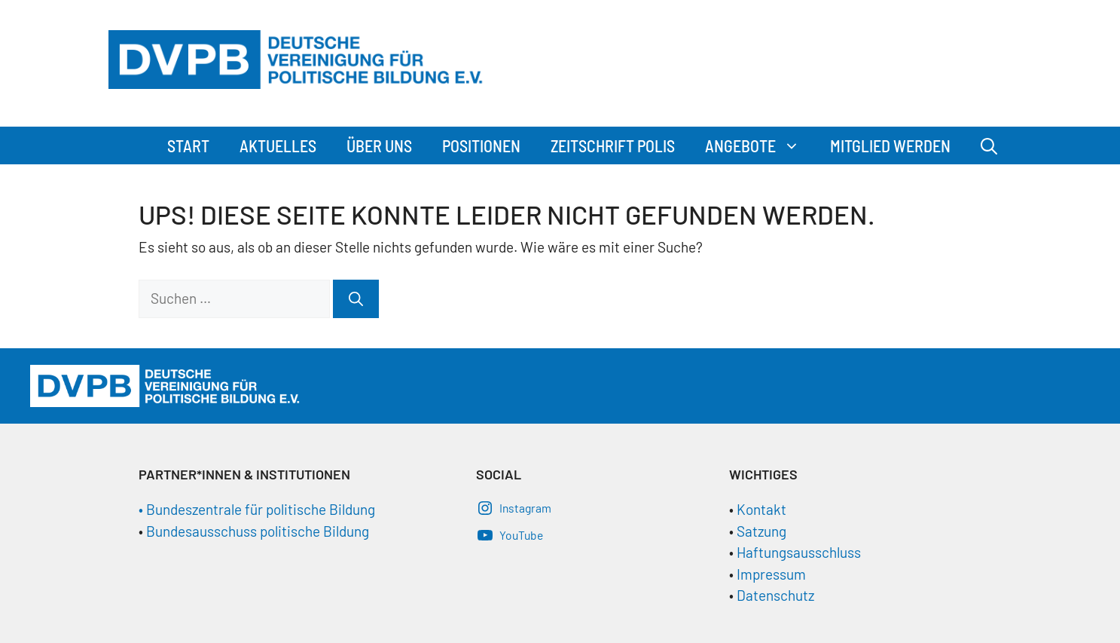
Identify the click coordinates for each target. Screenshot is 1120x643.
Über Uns (379, 145)
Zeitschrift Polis (613, 145)
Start (188, 145)
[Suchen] (356, 299)
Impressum (771, 574)
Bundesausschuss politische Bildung (257, 531)
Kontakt (761, 509)
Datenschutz (775, 595)
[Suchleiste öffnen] (989, 145)
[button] (795, 145)
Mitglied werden (890, 145)
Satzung (760, 531)
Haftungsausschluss (799, 552)
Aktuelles (278, 145)
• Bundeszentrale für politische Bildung (257, 509)
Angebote (760, 145)
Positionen (481, 145)
